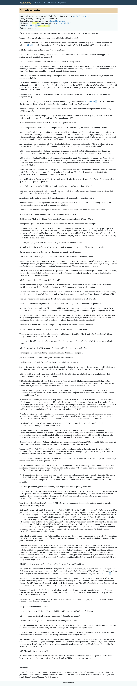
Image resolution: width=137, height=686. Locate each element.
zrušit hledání (64, 23)
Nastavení (51, 3)
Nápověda (62, 3)
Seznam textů (39, 3)
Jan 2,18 (35, 23)
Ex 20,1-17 (30, 26)
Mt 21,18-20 (90, 102)
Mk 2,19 (105, 574)
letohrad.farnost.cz (81, 16)
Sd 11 (29, 45)
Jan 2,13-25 (43, 26)
